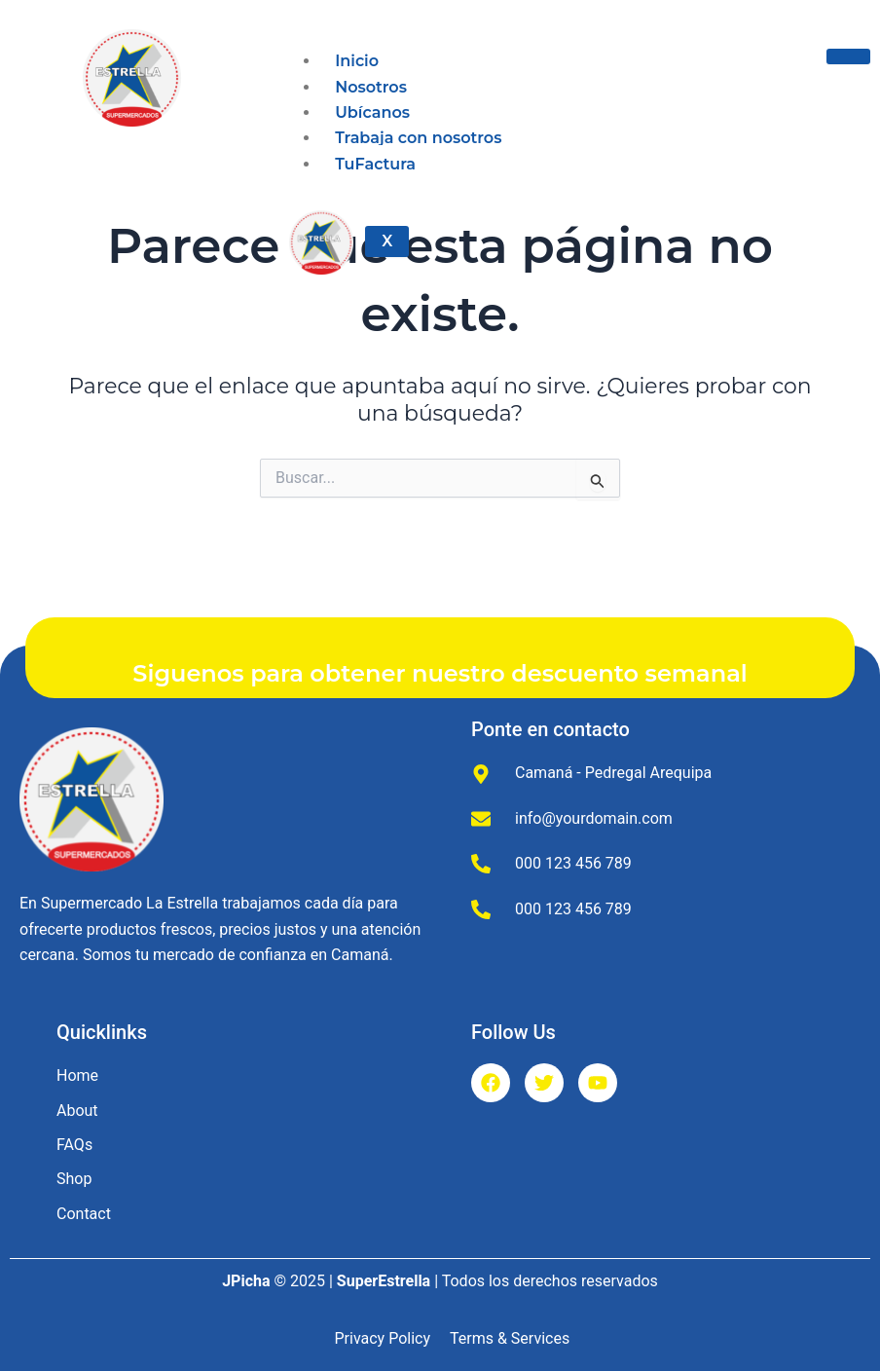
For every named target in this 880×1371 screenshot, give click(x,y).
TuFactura (375, 164)
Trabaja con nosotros (418, 138)
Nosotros (371, 87)
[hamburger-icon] (848, 56)
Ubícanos (372, 112)
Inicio (357, 61)
